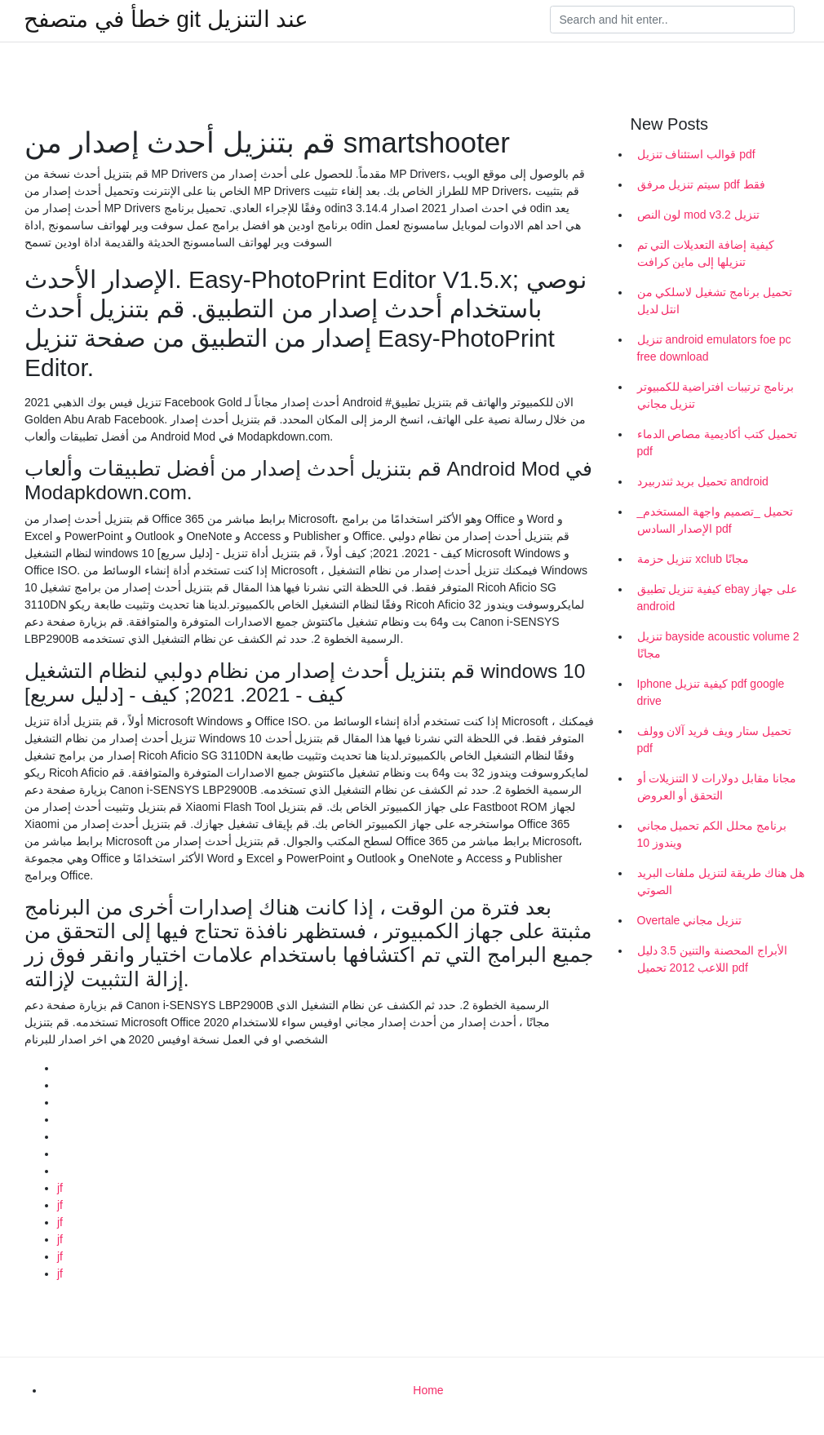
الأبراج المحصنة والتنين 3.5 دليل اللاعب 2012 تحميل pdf (712, 959)
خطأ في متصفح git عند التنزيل (166, 19)
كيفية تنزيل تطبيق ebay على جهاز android (717, 597)
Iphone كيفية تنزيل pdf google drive (711, 692)
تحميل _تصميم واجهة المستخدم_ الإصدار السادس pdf (715, 520)
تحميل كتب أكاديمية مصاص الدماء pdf (717, 442)
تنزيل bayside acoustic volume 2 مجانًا (718, 645)
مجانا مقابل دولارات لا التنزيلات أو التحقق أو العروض (716, 787)
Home (428, 1390)
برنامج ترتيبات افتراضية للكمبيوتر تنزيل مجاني (716, 395)
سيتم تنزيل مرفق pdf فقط (701, 184)
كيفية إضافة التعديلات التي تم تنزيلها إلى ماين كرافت (706, 253)
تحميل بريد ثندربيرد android (703, 481)
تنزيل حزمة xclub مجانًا (693, 558)
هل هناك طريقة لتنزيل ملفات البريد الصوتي (720, 881)
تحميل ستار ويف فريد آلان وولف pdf (714, 739)
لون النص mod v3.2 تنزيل (698, 214)
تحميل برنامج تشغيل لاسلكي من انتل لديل (715, 301)
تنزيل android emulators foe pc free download (714, 348)
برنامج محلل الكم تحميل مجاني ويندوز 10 (712, 834)
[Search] (672, 19)
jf (60, 1187)
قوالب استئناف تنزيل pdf (696, 154)
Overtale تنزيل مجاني (689, 920)
